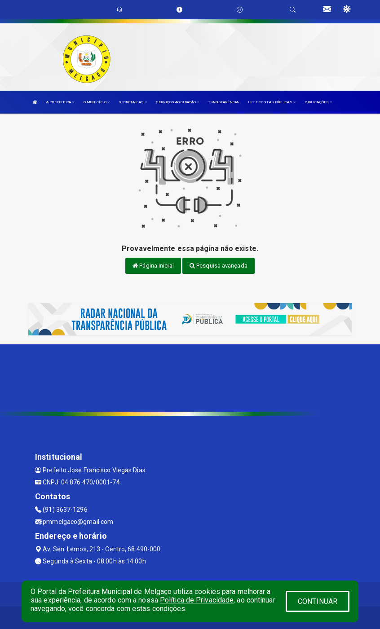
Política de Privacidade (197, 600)
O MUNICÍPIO (97, 102)
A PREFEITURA (60, 102)
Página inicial (153, 265)
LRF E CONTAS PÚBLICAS (272, 102)
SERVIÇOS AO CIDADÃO (177, 102)
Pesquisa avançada (218, 265)
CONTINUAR (317, 601)
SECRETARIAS (133, 102)
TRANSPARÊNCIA (223, 102)
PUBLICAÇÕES (318, 102)
